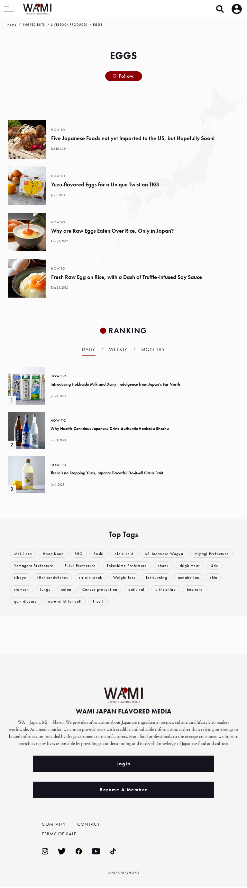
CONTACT (89, 824)
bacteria (54, 601)
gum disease (86, 601)
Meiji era (23, 553)
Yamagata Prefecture (82, 565)
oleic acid (129, 553)
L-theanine (24, 601)
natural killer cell (127, 601)
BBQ (81, 553)
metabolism (25, 589)
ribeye (72, 577)
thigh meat (24, 577)
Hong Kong (55, 553)
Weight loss (181, 577)
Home (11, 24)
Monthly (153, 349)
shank (218, 565)
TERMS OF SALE (61, 834)
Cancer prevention (156, 589)
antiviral (195, 589)
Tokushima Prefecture (179, 565)
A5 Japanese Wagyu (171, 553)
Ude (50, 577)
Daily (89, 349)
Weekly (118, 349)
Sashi (102, 553)
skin (52, 589)
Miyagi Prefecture (32, 565)
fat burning (215, 577)
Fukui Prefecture (130, 565)
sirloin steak (145, 577)
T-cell (161, 601)
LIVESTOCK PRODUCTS (69, 24)
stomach (75, 589)
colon (122, 589)
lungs (100, 589)
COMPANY (55, 824)
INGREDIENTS (34, 24)
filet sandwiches (105, 577)
